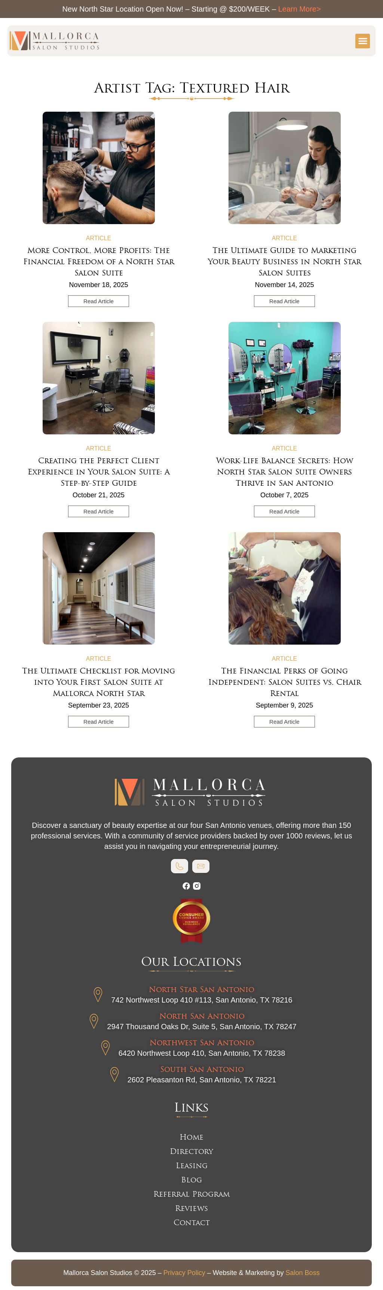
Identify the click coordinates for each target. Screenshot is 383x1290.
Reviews (191, 1208)
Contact (192, 1222)
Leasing (192, 1165)
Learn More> (299, 9)
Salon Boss (303, 1273)
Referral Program (191, 1194)
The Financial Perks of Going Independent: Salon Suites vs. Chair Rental (284, 682)
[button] (362, 41)
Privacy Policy (184, 1273)
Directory (191, 1151)
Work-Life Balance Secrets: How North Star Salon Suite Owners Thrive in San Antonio (284, 472)
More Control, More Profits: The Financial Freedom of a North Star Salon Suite (98, 261)
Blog (191, 1180)
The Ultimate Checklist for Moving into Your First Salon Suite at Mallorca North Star (98, 682)
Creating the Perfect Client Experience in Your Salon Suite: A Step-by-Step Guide (99, 472)
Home (191, 1137)
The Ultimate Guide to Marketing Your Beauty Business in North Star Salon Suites (284, 261)
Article (98, 238)
